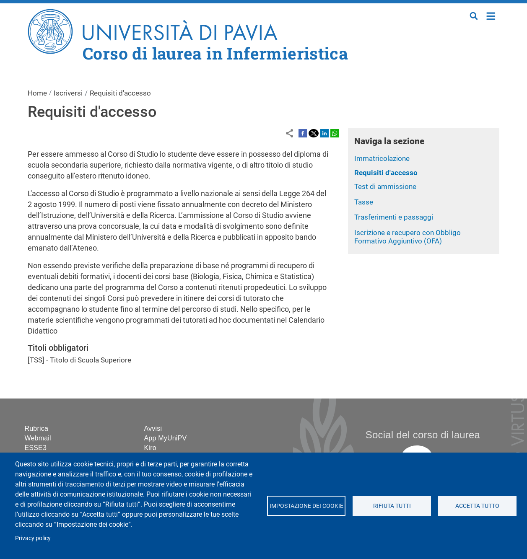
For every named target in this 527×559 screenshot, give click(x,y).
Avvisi (153, 428)
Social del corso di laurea (423, 434)
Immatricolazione (382, 158)
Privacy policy (33, 538)
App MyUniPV (165, 438)
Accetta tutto (477, 505)
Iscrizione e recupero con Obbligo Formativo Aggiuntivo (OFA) (407, 237)
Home (491, 15)
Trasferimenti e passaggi (393, 217)
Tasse (363, 202)
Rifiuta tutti (392, 505)
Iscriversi (68, 93)
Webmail (38, 438)
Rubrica (37, 428)
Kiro (150, 447)
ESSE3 (36, 447)
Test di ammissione (385, 186)
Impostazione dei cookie (306, 505)
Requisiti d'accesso (386, 172)
